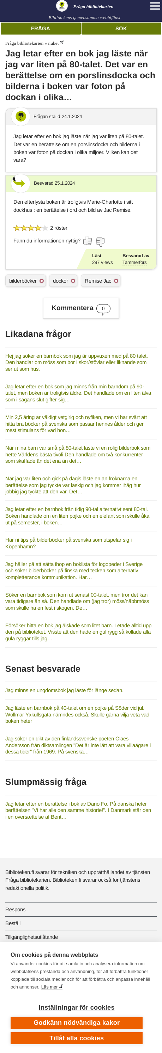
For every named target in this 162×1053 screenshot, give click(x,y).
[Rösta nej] (99, 242)
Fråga (40, 28)
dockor (60, 281)
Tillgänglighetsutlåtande (31, 937)
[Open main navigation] (155, 6)
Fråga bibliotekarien (24, 43)
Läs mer (49, 987)
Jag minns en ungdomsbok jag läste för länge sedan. (64, 690)
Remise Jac (98, 281)
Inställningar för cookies (77, 1007)
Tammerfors (134, 262)
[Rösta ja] (87, 240)
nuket (53, 43)
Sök (121, 28)
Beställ (12, 923)
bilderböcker (23, 281)
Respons (15, 909)
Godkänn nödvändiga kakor (77, 1022)
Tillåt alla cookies (76, 1038)
